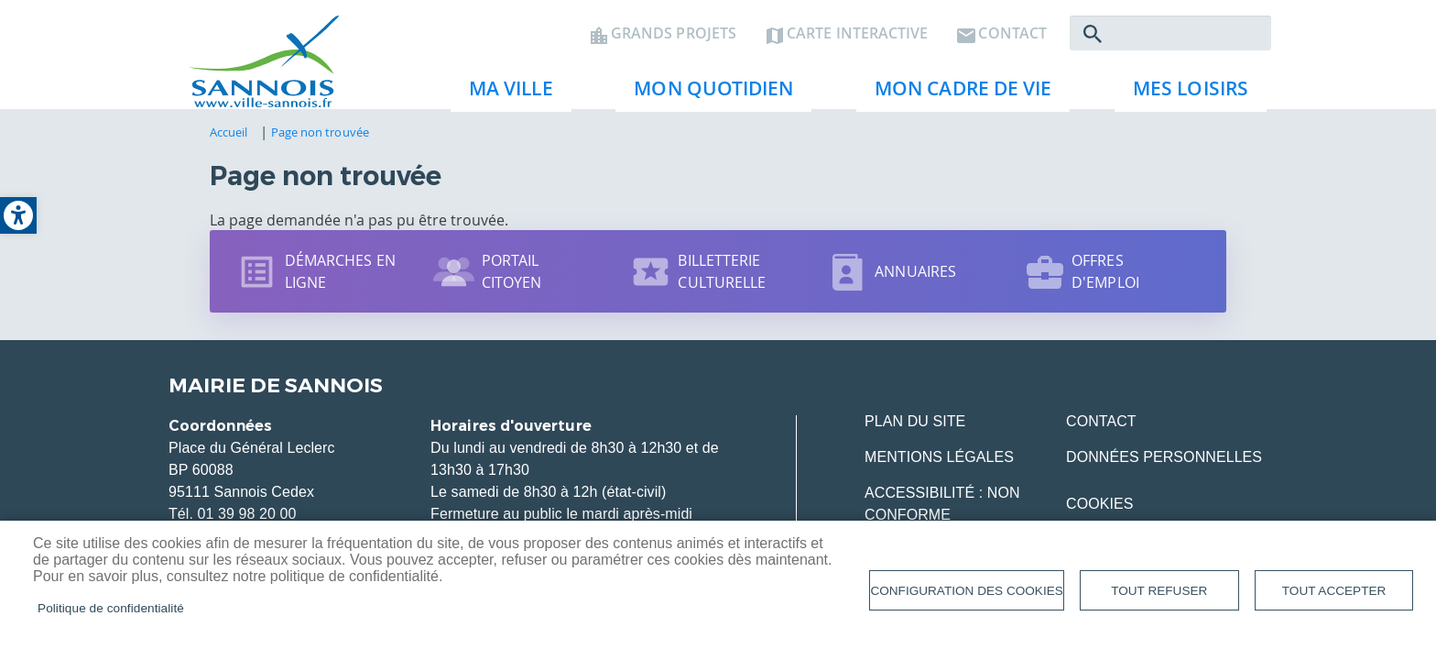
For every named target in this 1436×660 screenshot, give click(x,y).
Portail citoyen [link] (512, 283)
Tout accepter (1334, 591)
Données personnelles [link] (1164, 469)
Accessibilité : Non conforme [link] (942, 515)
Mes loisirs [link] (1183, 101)
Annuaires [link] (915, 283)
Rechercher (1092, 42)
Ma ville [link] (504, 101)
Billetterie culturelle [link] (722, 283)
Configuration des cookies (966, 591)
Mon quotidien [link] (706, 101)
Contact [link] (1012, 42)
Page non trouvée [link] (320, 144)
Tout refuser (1159, 591)
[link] (18, 215)
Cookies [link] (1099, 515)
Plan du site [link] (915, 433)
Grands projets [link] (673, 42)
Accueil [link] (229, 144)
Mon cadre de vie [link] (956, 101)
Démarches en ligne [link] (340, 283)
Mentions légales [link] (939, 469)
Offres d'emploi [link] (1105, 283)
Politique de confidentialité (111, 608)
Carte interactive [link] (857, 42)
